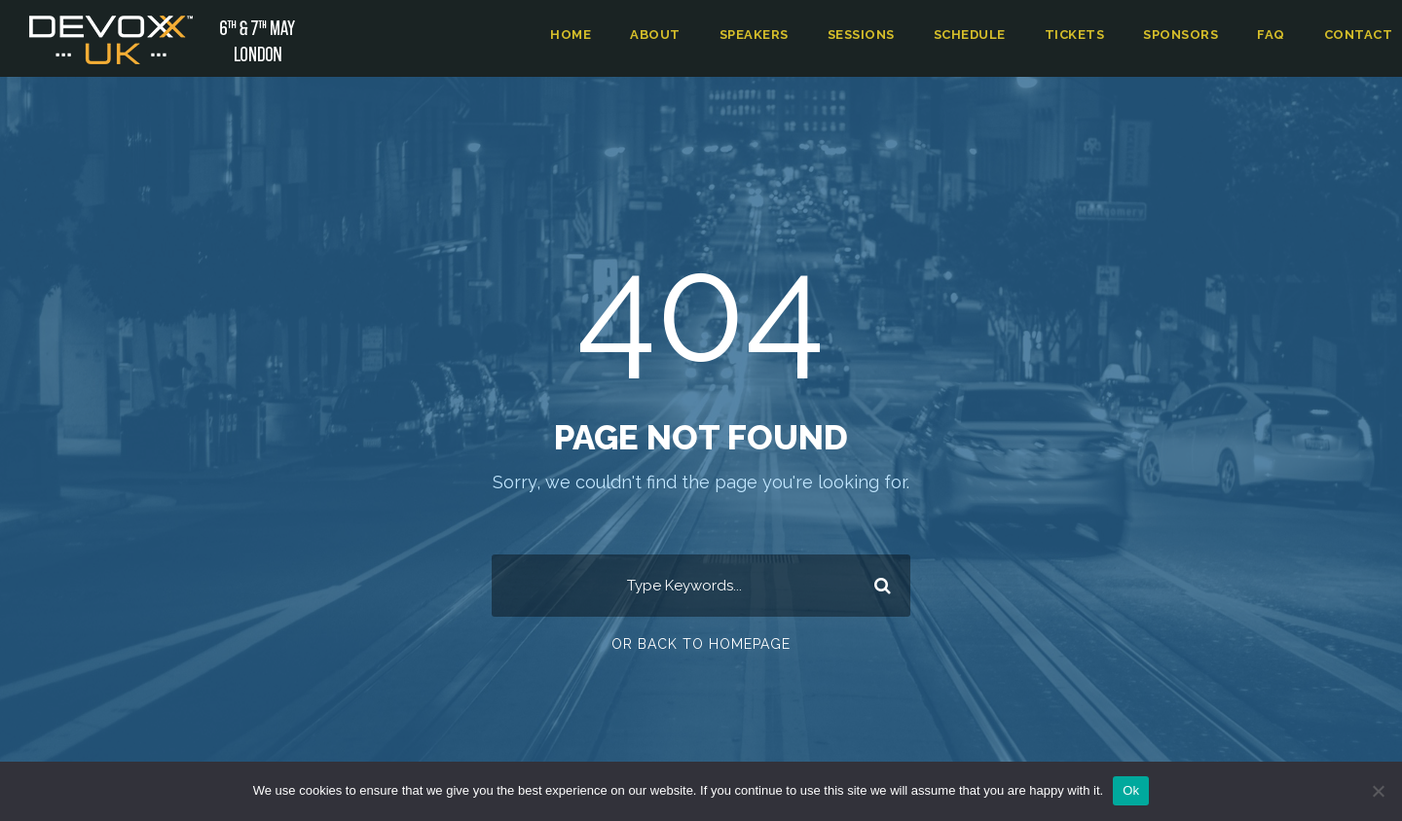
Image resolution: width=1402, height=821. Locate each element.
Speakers (755, 34)
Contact (1360, 34)
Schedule (975, 34)
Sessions (864, 34)
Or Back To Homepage (701, 643)
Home (573, 34)
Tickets (1079, 34)
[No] (1377, 791)
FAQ (1275, 34)
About (656, 34)
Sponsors (1185, 34)
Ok (1131, 790)
